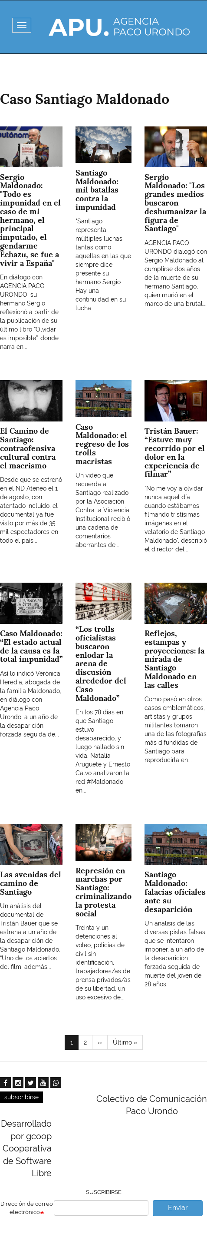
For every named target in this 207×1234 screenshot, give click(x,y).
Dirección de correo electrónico (26, 1208)
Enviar (178, 1208)
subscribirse (21, 1097)
